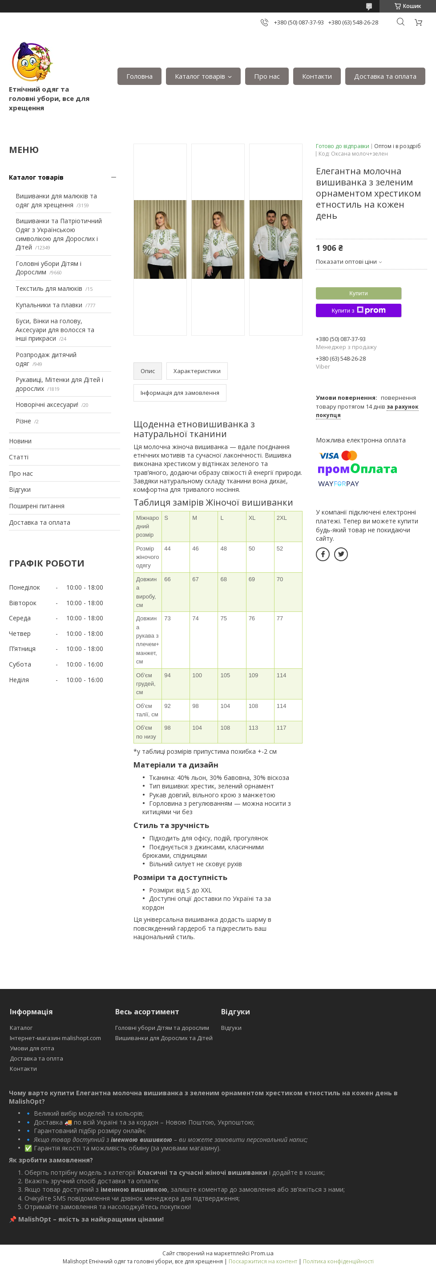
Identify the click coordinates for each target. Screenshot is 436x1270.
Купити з (358, 310)
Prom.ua (262, 1253)
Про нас (267, 76)
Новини (20, 441)
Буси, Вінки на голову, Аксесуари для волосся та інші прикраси (55, 329)
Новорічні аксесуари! (47, 404)
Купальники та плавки (49, 305)
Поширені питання (37, 506)
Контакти (317, 76)
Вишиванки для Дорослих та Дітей (164, 1038)
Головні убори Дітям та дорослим (162, 1028)
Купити (358, 293)
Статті (18, 457)
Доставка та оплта (36, 1058)
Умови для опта (32, 1048)
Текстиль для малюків (49, 288)
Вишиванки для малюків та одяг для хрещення (56, 200)
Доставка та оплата (385, 76)
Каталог (21, 1028)
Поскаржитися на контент (263, 1261)
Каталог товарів (200, 76)
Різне (23, 421)
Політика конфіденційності (338, 1261)
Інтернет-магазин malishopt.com (55, 1038)
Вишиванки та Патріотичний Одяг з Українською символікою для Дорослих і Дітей (59, 234)
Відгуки (20, 489)
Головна (139, 76)
